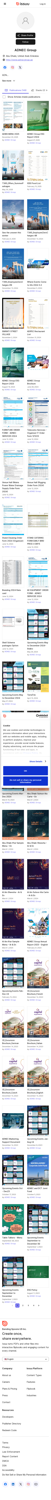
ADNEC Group (10, 150)
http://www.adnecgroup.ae (19, 59)
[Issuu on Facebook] (5, 1494)
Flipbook (31, 1399)
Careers (6, 1392)
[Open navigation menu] (5, 4)
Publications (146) (16, 100)
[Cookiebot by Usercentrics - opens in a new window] (36, 716)
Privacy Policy (30, 753)
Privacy (6, 1457)
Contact (6, 1412)
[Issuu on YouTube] (36, 1494)
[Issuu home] (22, 3)
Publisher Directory (11, 1434)
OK (25, 771)
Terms (5, 1453)
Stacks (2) (38, 100)
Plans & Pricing (9, 1399)
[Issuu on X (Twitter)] (20, 1494)
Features (31, 1392)
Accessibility (8, 1480)
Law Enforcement (11, 1462)
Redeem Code (9, 1440)
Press (5, 1406)
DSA (4, 1476)
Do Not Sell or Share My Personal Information (24, 1485)
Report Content (10, 1466)
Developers (7, 1427)
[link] (43, 4)
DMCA (5, 1471)
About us (6, 1385)
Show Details (36, 761)
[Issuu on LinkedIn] (13, 1494)
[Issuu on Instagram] (28, 1494)
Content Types (34, 1385)
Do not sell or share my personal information (25, 781)
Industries (31, 1406)
